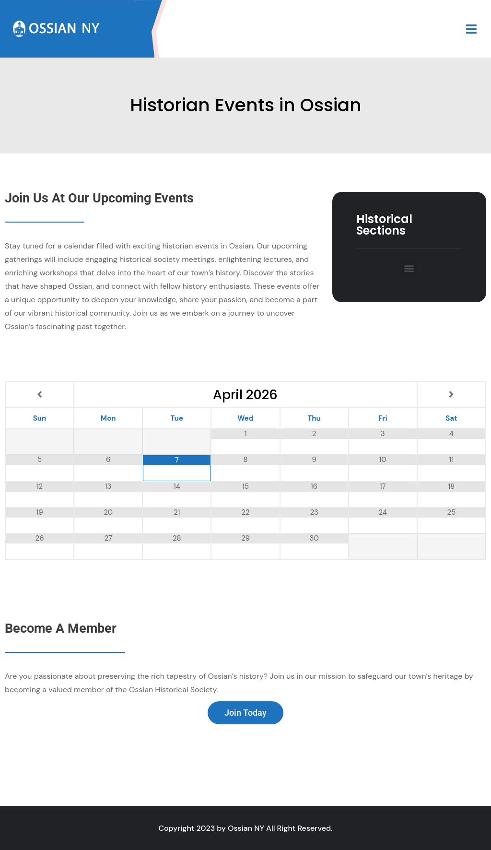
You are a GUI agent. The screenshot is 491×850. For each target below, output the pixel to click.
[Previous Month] (39, 394)
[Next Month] (451, 394)
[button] (409, 268)
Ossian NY (246, 828)
